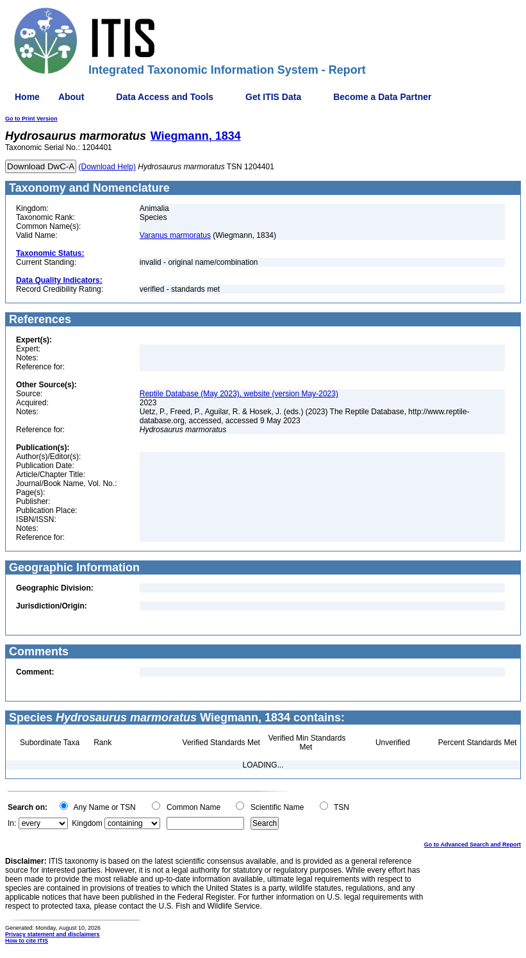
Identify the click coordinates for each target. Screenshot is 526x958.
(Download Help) (107, 166)
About (71, 97)
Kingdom (87, 823)
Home (27, 97)
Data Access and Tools (164, 97)
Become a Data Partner (382, 97)
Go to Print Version (31, 118)
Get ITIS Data (273, 97)
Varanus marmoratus (175, 235)
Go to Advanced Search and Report (472, 844)
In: (12, 823)
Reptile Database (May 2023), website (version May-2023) (239, 393)
